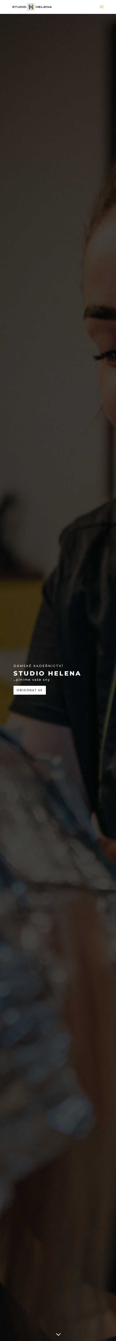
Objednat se (30, 690)
